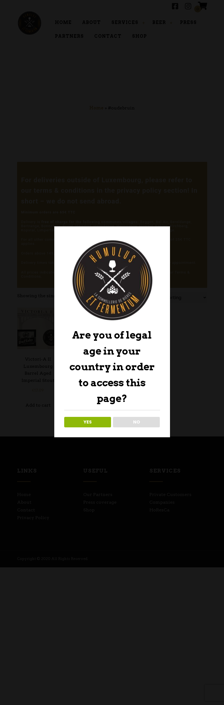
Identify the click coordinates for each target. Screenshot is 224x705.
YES (87, 422)
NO (136, 422)
